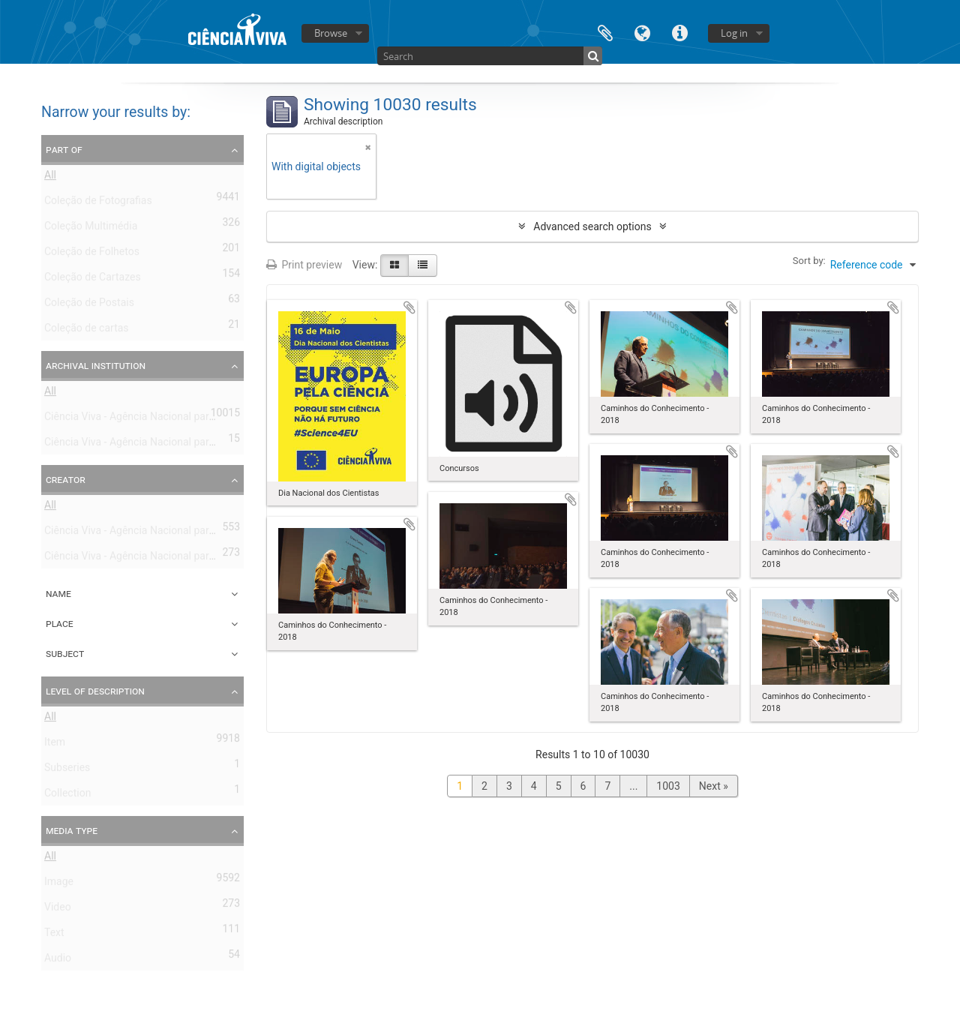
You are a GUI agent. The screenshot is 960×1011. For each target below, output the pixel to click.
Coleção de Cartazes (92, 280)
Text (54, 935)
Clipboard (605, 32)
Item (54, 745)
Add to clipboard (409, 307)
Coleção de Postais (89, 305)
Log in (734, 33)
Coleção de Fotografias (98, 203)
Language (643, 32)
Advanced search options (592, 226)
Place (60, 623)
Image (59, 884)
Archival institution (96, 365)
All (50, 178)
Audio (57, 961)
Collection (67, 796)
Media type (72, 830)
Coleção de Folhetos (92, 254)
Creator (66, 479)
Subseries (67, 770)
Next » (713, 786)
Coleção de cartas (86, 331)
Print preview (304, 265)
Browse (330, 33)
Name (58, 593)
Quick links (680, 32)
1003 (668, 786)
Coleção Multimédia (90, 229)
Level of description (95, 691)
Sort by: (809, 260)
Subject (65, 653)
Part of (64, 149)
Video (57, 910)
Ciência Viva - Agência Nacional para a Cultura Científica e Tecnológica (208, 445)
